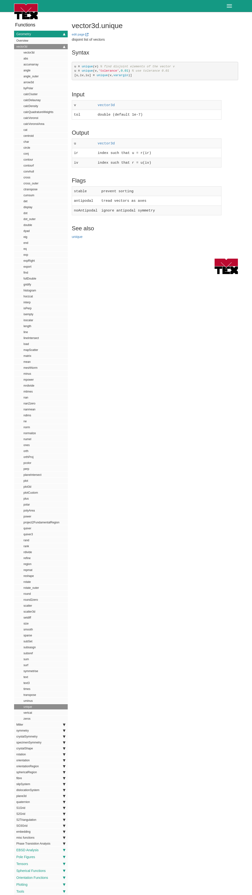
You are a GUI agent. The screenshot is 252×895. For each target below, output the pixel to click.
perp (26, 469)
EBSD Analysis (40, 850)
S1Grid (40, 808)
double (28, 225)
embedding (40, 832)
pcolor (27, 463)
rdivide (28, 552)
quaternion (40, 802)
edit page (78, 34)
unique (28, 706)
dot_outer (30, 219)
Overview (22, 40)
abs (26, 58)
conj (26, 153)
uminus (28, 701)
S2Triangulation (40, 820)
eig (25, 237)
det (26, 201)
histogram (30, 290)
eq (25, 249)
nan (26, 397)
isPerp (28, 308)
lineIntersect (31, 338)
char (26, 141)
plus (26, 498)
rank (26, 546)
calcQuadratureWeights (38, 112)
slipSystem (40, 784)
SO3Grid (40, 826)
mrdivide (29, 385)
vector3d (40, 46)
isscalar (28, 320)
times (27, 689)
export (27, 266)
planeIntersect (32, 475)
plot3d (27, 486)
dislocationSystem (40, 790)
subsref (28, 653)
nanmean (30, 409)
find (26, 272)
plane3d (40, 796)
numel (27, 439)
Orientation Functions (40, 877)
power (27, 516)
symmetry (40, 730)
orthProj (29, 457)
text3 (27, 683)
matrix (27, 356)
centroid (29, 136)
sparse (28, 635)
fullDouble (30, 278)
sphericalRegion (40, 772)
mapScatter (31, 350)
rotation (40, 754)
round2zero (31, 599)
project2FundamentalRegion (42, 522)
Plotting (40, 884)
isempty (28, 314)
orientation (40, 760)
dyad (27, 231)
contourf (29, 165)
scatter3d (29, 611)
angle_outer (31, 76)
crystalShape (40, 748)
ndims (27, 415)
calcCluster (31, 94)
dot (26, 213)
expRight (29, 260)
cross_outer (31, 183)
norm (27, 427)
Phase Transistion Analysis (40, 843)
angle (27, 70)
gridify (27, 284)
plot (26, 480)
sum (26, 659)
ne (25, 421)
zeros (27, 718)
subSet (28, 641)
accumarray (31, 64)
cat (25, 130)
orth (26, 451)
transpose (30, 695)
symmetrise (31, 671)
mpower (29, 379)
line (26, 332)
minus (27, 373)
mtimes (28, 391)
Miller (40, 725)
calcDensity (31, 106)
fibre (40, 778)
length (27, 326)
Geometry (40, 34)
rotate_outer (31, 588)
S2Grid (40, 814)
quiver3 (28, 534)
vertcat (28, 712)
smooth (28, 629)
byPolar (28, 88)
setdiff (27, 617)
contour (28, 159)
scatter (28, 605)
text (26, 677)
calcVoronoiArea (34, 124)
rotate (27, 582)
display (28, 207)
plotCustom (31, 492)
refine (27, 558)
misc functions (40, 838)
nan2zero (30, 403)
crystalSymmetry (40, 736)
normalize (30, 433)
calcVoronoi (31, 118)
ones (27, 445)
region (27, 564)
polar (27, 504)
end (26, 243)
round (27, 593)
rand (26, 540)
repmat (28, 570)
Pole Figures (40, 857)
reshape (29, 576)
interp (27, 302)
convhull (29, 171)
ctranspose (31, 189)
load (26, 344)
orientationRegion (40, 766)
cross (27, 177)
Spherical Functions (40, 870)
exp (26, 254)
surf (26, 665)
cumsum (29, 195)
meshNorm (31, 367)
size (26, 623)
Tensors (40, 863)
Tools (40, 891)
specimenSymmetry (40, 742)
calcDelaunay (32, 100)
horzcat (28, 296)
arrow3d (29, 82)
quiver (27, 528)
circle (27, 147)
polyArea (29, 510)
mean (27, 362)
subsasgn (30, 647)
